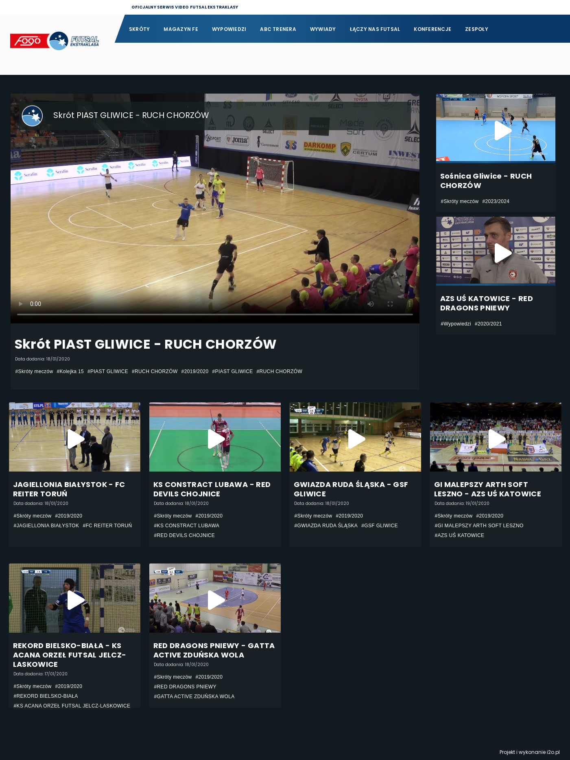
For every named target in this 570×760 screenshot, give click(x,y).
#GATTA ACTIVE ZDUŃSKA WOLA (194, 696)
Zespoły (476, 29)
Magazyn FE (181, 29)
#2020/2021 (488, 324)
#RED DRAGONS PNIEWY (185, 687)
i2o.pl (553, 752)
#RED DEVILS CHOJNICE (184, 535)
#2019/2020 (195, 371)
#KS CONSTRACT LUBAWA (187, 526)
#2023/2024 (495, 201)
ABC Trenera (278, 29)
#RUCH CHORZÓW (155, 371)
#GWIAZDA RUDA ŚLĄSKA (326, 526)
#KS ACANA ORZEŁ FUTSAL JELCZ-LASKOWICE (72, 706)
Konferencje (432, 29)
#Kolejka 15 (70, 371)
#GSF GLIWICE (379, 526)
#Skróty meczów (34, 371)
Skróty (139, 29)
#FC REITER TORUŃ (107, 526)
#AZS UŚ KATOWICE (460, 535)
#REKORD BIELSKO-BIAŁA (46, 696)
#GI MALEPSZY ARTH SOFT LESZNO (479, 526)
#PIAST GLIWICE (107, 371)
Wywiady (323, 29)
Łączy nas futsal (375, 29)
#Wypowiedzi (456, 324)
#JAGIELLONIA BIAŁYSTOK (46, 526)
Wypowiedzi (229, 29)
